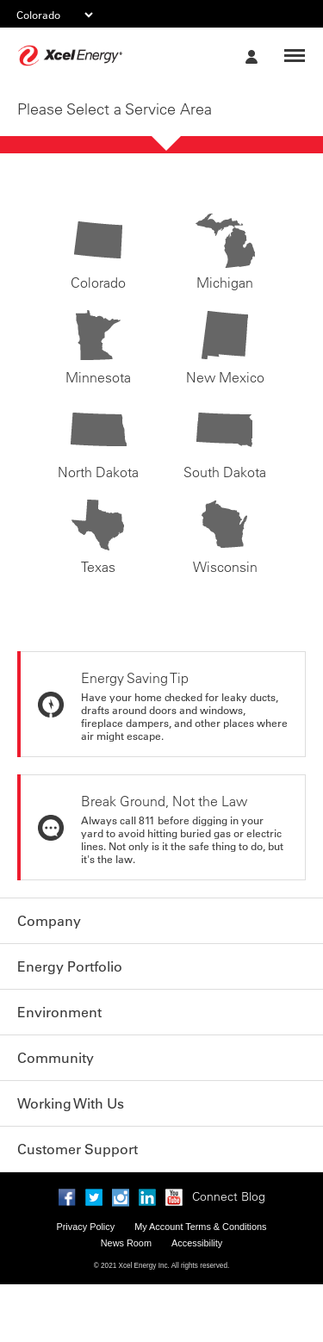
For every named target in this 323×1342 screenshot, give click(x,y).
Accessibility (196, 1243)
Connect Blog (228, 1196)
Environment (59, 1012)
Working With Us (70, 1103)
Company (49, 920)
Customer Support (77, 1149)
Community (55, 1057)
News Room (126, 1243)
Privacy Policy (85, 1226)
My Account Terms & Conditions (200, 1226)
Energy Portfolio (69, 966)
